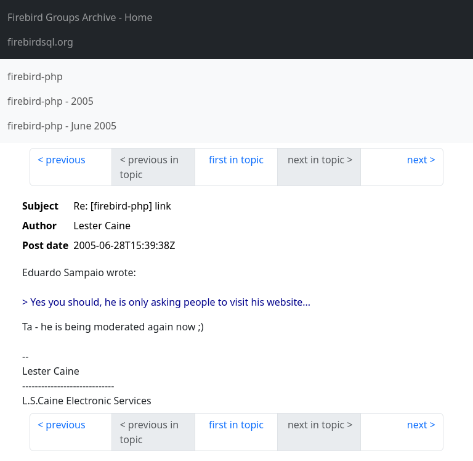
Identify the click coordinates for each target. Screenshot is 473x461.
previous (65, 159)
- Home (80, 17)
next (417, 159)
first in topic (236, 159)
